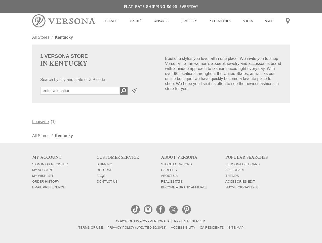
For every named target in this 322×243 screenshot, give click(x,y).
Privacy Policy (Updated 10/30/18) (137, 227)
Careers (169, 170)
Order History (45, 181)
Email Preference (48, 187)
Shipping (104, 164)
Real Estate (172, 181)
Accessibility (183, 227)
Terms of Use (90, 227)
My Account (43, 170)
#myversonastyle (242, 187)
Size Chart (235, 170)
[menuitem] (110, 22)
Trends (232, 176)
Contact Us (107, 181)
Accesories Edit (240, 181)
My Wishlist (42, 176)
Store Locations (176, 164)
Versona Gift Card (242, 164)
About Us (169, 176)
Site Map (236, 227)
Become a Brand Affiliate (184, 187)
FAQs (101, 176)
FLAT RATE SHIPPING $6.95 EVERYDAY (161, 6)
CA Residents (212, 227)
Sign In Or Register (50, 164)
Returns (104, 170)
